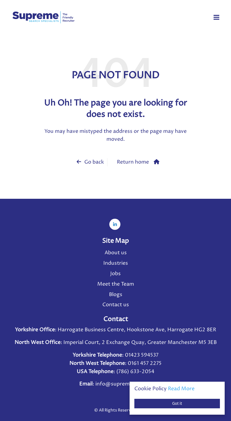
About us (116, 252)
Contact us (115, 304)
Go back (94, 162)
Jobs (115, 273)
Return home (133, 162)
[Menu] (216, 17)
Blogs (115, 294)
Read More (181, 388)
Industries (115, 263)
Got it (177, 403)
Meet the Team (115, 284)
